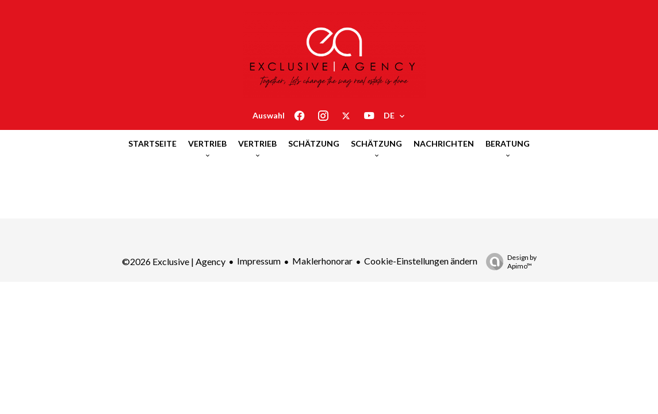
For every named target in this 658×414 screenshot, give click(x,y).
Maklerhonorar (322, 260)
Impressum (259, 260)
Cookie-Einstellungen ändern (420, 260)
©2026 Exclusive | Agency (173, 261)
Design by (508, 261)
